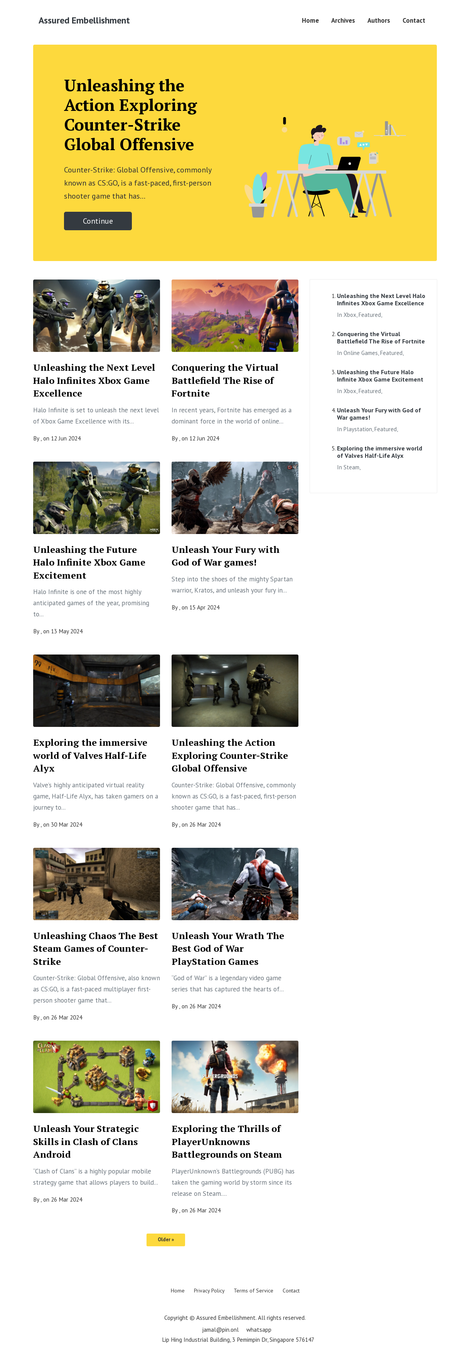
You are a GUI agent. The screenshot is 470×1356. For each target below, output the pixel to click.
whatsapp (258, 1329)
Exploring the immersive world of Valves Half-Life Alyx (90, 755)
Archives (343, 20)
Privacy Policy (209, 1290)
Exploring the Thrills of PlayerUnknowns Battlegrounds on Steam (227, 1141)
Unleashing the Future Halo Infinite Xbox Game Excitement (89, 562)
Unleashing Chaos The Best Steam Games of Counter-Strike (95, 948)
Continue (98, 221)
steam (351, 467)
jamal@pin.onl (220, 1329)
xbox (350, 314)
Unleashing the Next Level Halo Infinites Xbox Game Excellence (94, 380)
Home (310, 20)
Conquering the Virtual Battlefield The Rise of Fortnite (225, 380)
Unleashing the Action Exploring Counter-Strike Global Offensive (230, 755)
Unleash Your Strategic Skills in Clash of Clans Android (86, 1141)
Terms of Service (253, 1290)
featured (370, 314)
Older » (166, 1239)
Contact (414, 20)
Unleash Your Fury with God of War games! (226, 556)
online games (361, 353)
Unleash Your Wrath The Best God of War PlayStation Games (228, 948)
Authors (378, 20)
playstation (358, 429)
